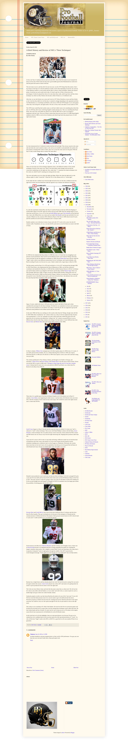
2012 (86, 314)
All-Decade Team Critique (91, 414)
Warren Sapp (67, 270)
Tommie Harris (55, 361)
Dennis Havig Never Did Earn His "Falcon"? (93, 229)
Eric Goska (89, 151)
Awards (86, 422)
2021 (86, 197)
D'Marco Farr (39, 351)
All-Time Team (88, 420)
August (88, 216)
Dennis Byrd (63, 258)
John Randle (58, 215)
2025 (86, 188)
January (89, 300)
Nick (88, 158)
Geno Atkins (34, 398)
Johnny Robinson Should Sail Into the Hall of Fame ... (93, 265)
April (88, 293)
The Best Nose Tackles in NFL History (95, 350)
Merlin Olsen (39, 321)
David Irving (31, 547)
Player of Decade (89, 445)
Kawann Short (30, 512)
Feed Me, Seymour (90, 239)
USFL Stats (87, 457)
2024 (86, 190)
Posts (86, 141)
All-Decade (87, 412)
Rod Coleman (45, 361)
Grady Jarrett (45, 583)
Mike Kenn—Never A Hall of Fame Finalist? (93, 268)
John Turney (89, 156)
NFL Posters (88, 438)
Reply (31, 640)
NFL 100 (87, 436)
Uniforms (87, 453)
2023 (86, 193)
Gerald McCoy (40, 512)
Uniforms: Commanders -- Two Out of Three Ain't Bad (93, 127)
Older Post (75, 667)
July (88, 286)
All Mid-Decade (88, 411)
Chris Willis (88, 426)
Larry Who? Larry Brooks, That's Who (92, 257)
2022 (86, 195)
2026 (86, 186)
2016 (86, 305)
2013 (86, 312)
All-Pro (86, 416)
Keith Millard (53, 213)
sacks (86, 451)
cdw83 (88, 162)
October (89, 211)
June (88, 288)
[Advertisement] (93, 71)
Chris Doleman (67, 213)
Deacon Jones (29, 321)
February (89, 298)
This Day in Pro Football (90, 173)
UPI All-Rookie (88, 455)
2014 (86, 310)
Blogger (72, 732)
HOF (86, 430)
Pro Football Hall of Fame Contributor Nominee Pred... (93, 244)
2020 (86, 200)
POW (86, 447)
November (89, 209)
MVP (86, 434)
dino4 (63, 732)
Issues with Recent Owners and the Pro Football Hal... (93, 275)
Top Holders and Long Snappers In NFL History (96, 400)
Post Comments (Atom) (38, 670)
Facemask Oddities (96, 357)
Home (26, 37)
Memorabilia (71, 37)
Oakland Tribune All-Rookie (91, 442)
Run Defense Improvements (91, 449)
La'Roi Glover (35, 361)
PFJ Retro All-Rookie (90, 443)
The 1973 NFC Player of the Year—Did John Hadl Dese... (93, 222)
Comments (88, 144)
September (89, 213)
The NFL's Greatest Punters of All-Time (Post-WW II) (96, 334)
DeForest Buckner (46, 545)
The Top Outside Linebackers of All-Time (96, 342)
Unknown (32, 634)
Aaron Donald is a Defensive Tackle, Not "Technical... (93, 279)
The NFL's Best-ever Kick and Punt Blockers (96, 375)
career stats (87, 424)
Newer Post (29, 667)
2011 (86, 317)
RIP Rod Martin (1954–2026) (92, 121)
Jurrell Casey (29, 429)
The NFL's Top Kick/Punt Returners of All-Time (96, 392)
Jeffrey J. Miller (90, 154)
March (88, 295)
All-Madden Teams (96, 365)
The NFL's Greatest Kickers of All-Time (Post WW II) (96, 325)
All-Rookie (87, 418)
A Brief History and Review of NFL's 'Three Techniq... (93, 233)
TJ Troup (89, 160)
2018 (86, 204)
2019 (86, 202)
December (89, 206)
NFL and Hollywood (52, 37)
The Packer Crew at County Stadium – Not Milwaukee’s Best (92, 134)
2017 (86, 303)
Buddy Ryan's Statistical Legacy (93, 247)
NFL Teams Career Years (37, 37)
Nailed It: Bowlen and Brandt (93, 241)
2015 (86, 307)
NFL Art (63, 37)
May (88, 291)
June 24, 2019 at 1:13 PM (41, 634)
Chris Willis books (89, 179)
